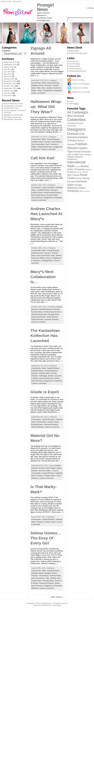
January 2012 (8, 79)
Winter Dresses (37, 427)
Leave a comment (38, 93)
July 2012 (7, 69)
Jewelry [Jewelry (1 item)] (77, 166)
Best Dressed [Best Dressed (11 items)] (75, 115)
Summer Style (44, 470)
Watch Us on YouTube (81, 92)
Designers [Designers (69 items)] (76, 129)
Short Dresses (36, 197)
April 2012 (7, 76)
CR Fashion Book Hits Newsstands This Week (12, 118)
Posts (91, 8)
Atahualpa (57, 605)
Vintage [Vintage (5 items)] (78, 185)
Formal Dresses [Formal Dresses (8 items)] (82, 151)
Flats (39, 88)
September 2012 (10, 64)
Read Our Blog (78, 80)
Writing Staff (73, 51)
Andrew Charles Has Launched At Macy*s (46, 214)
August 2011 (8, 91)
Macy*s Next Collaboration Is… (43, 277)
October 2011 (8, 86)
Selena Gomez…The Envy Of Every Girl (45, 538)
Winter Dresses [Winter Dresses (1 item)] (84, 191)
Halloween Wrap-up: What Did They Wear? (46, 106)
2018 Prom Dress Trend (12, 104)
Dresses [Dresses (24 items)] (73, 134)
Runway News (52, 195)
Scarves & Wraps (38, 258)
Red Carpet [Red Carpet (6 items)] (73, 175)
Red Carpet (50, 468)
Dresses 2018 (74, 66)
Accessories (36, 83)
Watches (34, 588)
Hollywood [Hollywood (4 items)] (72, 159)
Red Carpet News (38, 195)
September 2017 (10, 62)
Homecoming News (39, 314)
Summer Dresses (51, 319)
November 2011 (9, 84)
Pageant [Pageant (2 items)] (88, 169)
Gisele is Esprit (44, 392)
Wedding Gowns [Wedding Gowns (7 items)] (76, 187)
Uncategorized (46, 260)
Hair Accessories (37, 144)
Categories (6, 51)
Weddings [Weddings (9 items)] (73, 190)
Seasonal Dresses (44, 147)
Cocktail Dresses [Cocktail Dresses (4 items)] (75, 123)
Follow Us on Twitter (80, 88)
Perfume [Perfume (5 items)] (71, 172)
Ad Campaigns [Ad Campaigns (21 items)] (77, 112)
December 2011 (9, 81)
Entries (74, 104)
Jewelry (49, 88)
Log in (71, 101)
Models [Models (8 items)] (84, 166)
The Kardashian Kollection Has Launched (45, 335)
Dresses (48, 85)
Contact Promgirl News (78, 53)
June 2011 (7, 95)
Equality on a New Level (13, 115)
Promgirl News (45, 7)
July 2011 (7, 93)
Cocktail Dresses (43, 190)
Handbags (43, 376)
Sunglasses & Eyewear (52, 90)
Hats (43, 88)
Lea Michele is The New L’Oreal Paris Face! (12, 107)
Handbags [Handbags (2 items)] (87, 154)
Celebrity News (37, 142)
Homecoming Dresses (52, 192)
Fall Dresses (57, 142)
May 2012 (7, 74)
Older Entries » (57, 597)
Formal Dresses (75, 69)
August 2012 (8, 67)
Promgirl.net (73, 61)
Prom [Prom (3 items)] (85, 172)
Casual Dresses (53, 83)
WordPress (47, 605)
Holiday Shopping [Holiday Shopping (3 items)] (75, 157)
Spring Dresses (37, 319)
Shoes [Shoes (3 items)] (79, 178)
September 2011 (10, 88)
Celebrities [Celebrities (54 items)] (76, 119)
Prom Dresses (74, 64)
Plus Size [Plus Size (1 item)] (79, 172)
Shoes (39, 90)
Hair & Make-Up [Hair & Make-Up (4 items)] (75, 154)
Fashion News (36, 192)
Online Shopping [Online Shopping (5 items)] (75, 169)
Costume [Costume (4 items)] (71, 125)
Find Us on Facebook (80, 84)
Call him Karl (42, 158)
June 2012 (7, 72)
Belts (44, 83)
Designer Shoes (37, 85)
